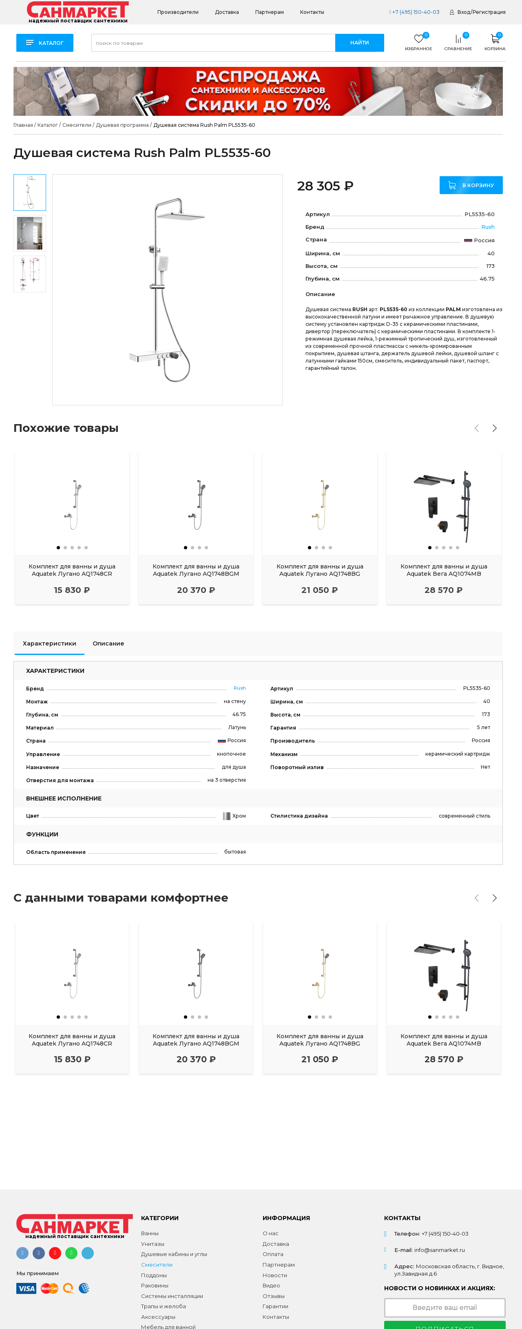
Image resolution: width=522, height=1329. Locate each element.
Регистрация (489, 12)
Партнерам (269, 12)
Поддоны (154, 1275)
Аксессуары (158, 1317)
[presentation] (477, 428)
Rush (488, 226)
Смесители (157, 1264)
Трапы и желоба (163, 1306)
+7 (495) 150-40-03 (414, 12)
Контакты (312, 12)
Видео (271, 1285)
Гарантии (275, 1306)
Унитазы (152, 1244)
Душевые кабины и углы (174, 1254)
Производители (178, 12)
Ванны (150, 1233)
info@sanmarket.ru (439, 1250)
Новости (275, 1275)
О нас (271, 1233)
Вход (464, 12)
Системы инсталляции (172, 1296)
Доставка (227, 12)
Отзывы (274, 1296)
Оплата (273, 1254)
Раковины (154, 1285)
